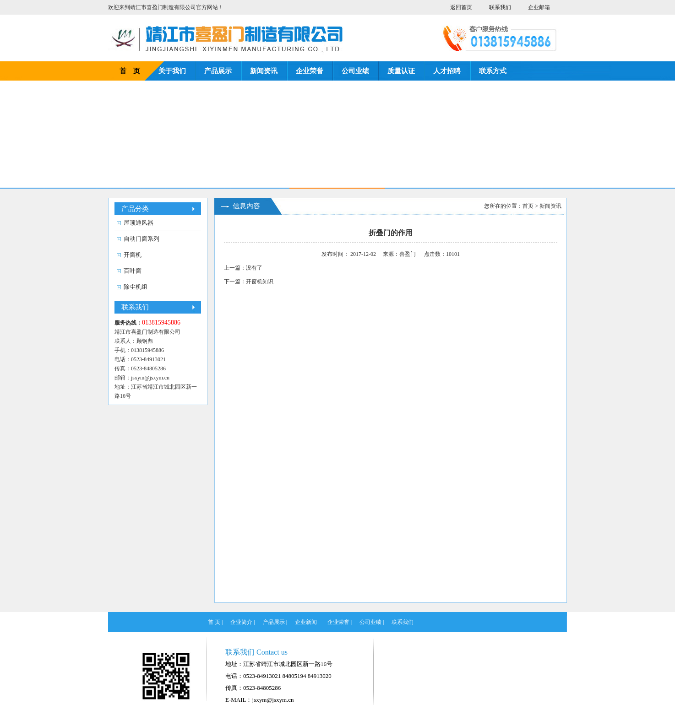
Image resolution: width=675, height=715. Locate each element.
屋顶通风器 (138, 222)
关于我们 (172, 71)
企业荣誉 (309, 71)
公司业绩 (355, 71)
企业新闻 (306, 622)
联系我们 (500, 7)
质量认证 (401, 71)
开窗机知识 (259, 281)
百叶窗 (133, 270)
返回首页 (461, 7)
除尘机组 (135, 286)
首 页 (130, 71)
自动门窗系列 (141, 238)
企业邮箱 (539, 7)
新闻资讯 (264, 71)
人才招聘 (447, 71)
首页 (528, 206)
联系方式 (492, 71)
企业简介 (241, 622)
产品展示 (218, 71)
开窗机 (133, 254)
